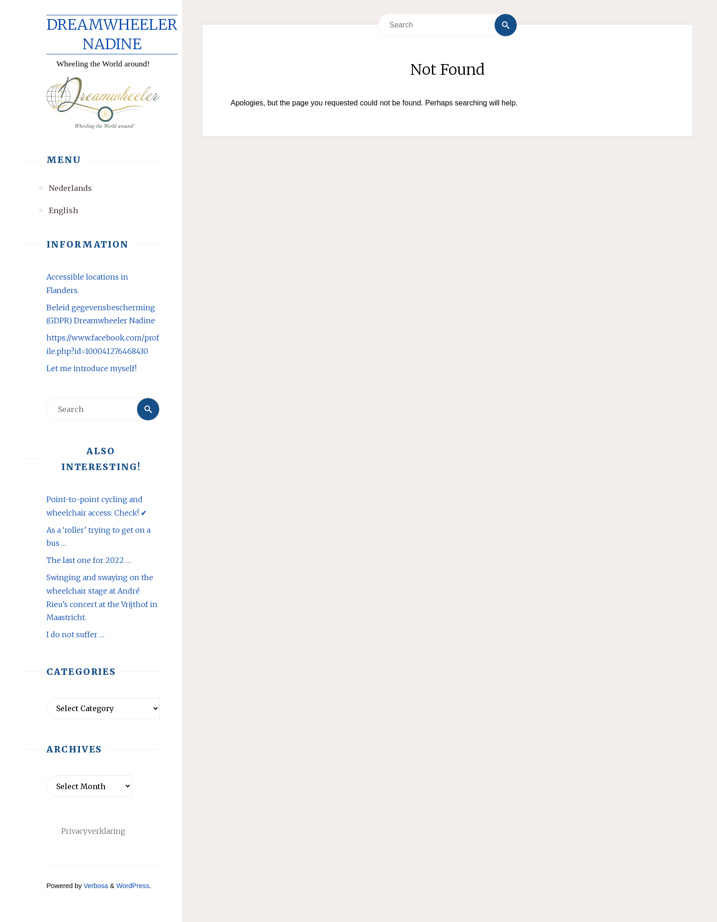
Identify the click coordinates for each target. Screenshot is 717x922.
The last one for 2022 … (88, 560)
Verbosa (95, 885)
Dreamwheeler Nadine (111, 34)
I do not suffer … (75, 634)
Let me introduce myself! (91, 368)
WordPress (132, 885)
